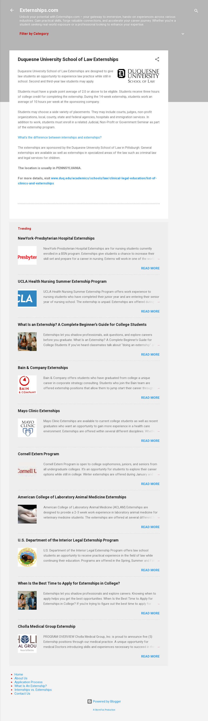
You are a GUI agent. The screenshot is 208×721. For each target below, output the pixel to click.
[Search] (196, 11)
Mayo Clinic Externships (39, 411)
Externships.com (39, 10)
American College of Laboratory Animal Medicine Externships (72, 497)
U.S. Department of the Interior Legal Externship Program (68, 540)
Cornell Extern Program (38, 454)
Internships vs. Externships (33, 690)
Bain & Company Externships (43, 367)
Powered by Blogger (104, 701)
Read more (150, 268)
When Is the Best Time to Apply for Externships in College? (69, 583)
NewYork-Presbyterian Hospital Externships (56, 238)
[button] (157, 60)
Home (18, 674)
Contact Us (22, 694)
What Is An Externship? (30, 686)
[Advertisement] (185, 114)
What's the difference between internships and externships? (60, 137)
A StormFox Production (104, 709)
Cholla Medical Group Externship (46, 626)
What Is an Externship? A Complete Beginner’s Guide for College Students (82, 324)
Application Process (28, 682)
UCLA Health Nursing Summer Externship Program (62, 281)
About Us (20, 678)
